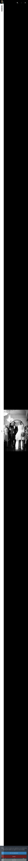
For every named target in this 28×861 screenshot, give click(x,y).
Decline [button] (13, 859)
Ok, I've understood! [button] (14, 855)
